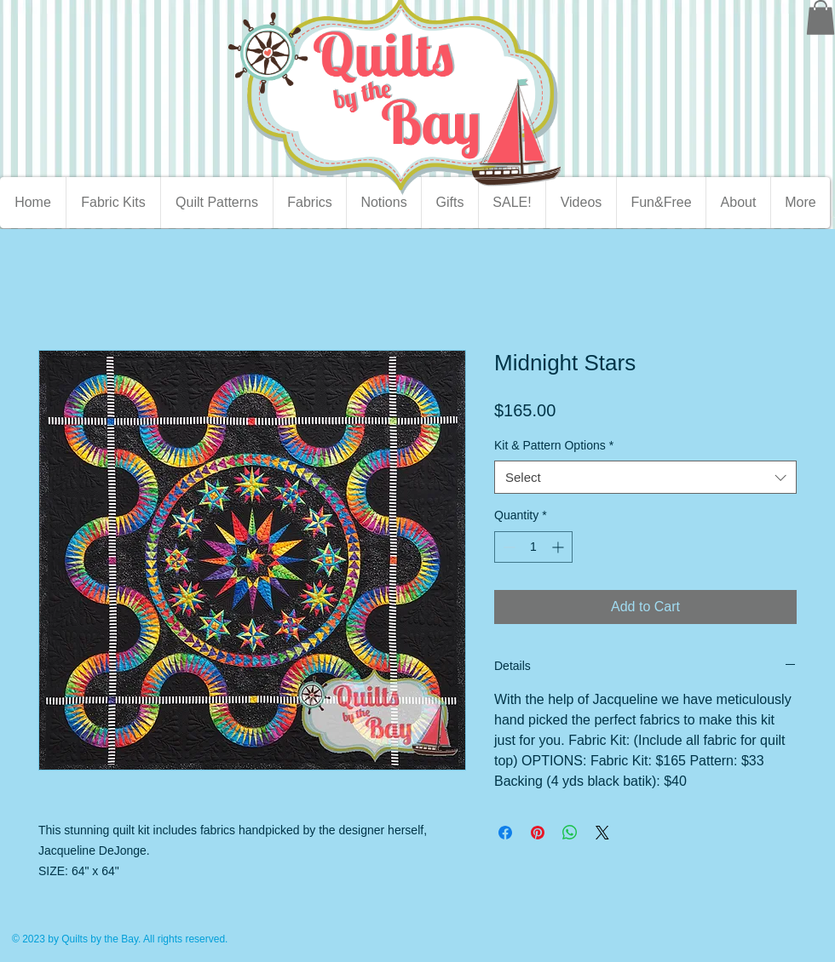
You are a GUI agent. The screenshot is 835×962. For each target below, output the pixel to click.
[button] (820, 17)
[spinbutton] (533, 547)
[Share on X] (602, 832)
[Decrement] (507, 547)
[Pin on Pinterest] (537, 832)
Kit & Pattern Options (553, 445)
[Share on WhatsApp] (570, 832)
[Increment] (559, 547)
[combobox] (645, 477)
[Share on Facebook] (505, 832)
